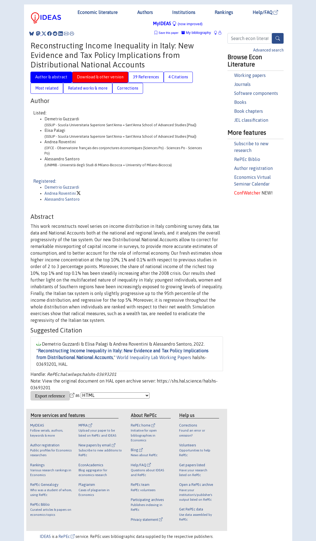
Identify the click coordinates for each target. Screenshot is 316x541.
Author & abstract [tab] (51, 77)
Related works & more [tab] (88, 88)
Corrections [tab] (127, 88)
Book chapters (248, 111)
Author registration (253, 168)
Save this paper (169, 32)
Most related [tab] (46, 88)
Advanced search (268, 50)
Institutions (183, 12)
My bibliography (196, 33)
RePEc (66, 536)
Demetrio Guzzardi (61, 187)
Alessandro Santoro (62, 199)
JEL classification (251, 120)
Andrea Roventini (60, 193)
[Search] (278, 38)
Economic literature (97, 12)
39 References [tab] (146, 77)
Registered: (44, 181)
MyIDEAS (178, 23)
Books (240, 102)
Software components (256, 93)
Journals (242, 84)
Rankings (224, 12)
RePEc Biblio (247, 159)
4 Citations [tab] (178, 77)
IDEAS (45, 536)
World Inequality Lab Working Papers (154, 357)
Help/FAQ (265, 12)
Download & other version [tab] (100, 77)
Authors (145, 12)
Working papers (250, 75)
